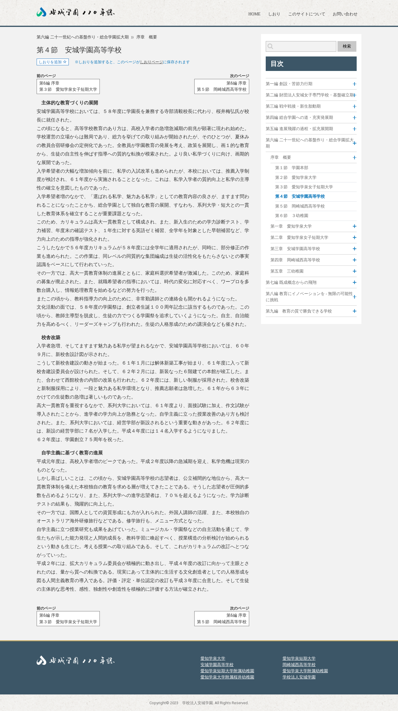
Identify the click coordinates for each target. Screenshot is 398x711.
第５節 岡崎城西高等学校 (300, 206)
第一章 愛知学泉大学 (291, 226)
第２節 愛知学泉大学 (296, 177)
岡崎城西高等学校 (299, 664)
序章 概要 (146, 37)
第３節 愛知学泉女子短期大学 (304, 187)
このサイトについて (306, 14)
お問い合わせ (345, 14)
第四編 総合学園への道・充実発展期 (299, 117)
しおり (274, 14)
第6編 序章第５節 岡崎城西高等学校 (222, 86)
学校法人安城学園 (299, 677)
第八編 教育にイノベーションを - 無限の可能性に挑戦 (309, 296)
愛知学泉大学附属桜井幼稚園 (227, 677)
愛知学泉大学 (212, 658)
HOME (254, 14)
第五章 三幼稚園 (287, 271)
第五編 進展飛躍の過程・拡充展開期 (299, 129)
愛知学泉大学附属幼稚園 (305, 670)
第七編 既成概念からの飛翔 (291, 282)
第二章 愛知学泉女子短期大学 (299, 237)
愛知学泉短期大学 (299, 658)
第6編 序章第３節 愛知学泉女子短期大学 (68, 86)
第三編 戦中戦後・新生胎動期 (293, 106)
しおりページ (151, 62)
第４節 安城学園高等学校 (300, 196)
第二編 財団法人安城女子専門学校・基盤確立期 (310, 95)
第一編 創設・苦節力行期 (289, 84)
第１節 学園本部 (291, 168)
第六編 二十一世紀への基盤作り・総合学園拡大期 (83, 37)
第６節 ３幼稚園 (291, 215)
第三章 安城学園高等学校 (295, 248)
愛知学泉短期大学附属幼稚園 (227, 670)
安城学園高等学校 (217, 664)
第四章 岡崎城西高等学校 (295, 259)
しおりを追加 (52, 62)
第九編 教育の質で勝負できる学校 (299, 311)
